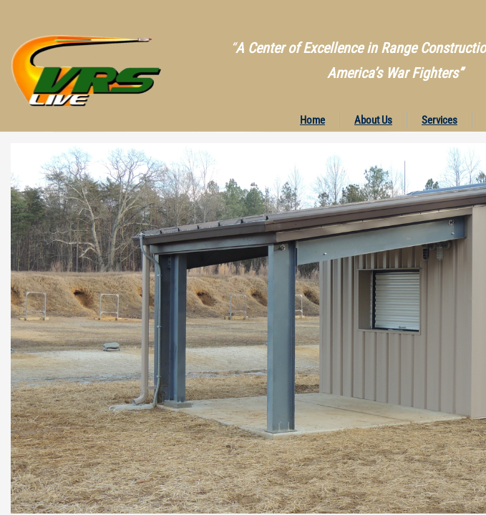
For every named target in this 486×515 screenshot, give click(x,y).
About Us (373, 120)
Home (312, 120)
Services (439, 120)
